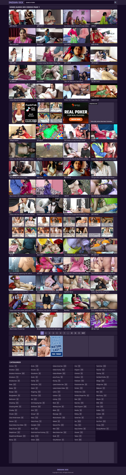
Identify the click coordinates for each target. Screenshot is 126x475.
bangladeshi (14, 395)
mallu (56, 410)
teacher (100, 369)
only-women (58, 439)
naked (56, 421)
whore (100, 399)
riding (78, 414)
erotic (34, 366)
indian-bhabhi (59, 373)
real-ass (79, 403)
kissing (56, 381)
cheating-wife (15, 406)
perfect (79, 388)
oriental (79, 373)
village (100, 381)
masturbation (59, 417)
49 (71, 333)
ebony (12, 439)
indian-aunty (59, 369)
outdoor (79, 377)
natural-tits (58, 425)
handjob (35, 425)
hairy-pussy (36, 421)
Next (83, 333)
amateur (14, 369)
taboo (78, 436)
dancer (13, 421)
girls (34, 410)
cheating (14, 403)
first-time (36, 395)
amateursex (14, 381)
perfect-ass (80, 392)
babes (12, 388)
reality (78, 410)
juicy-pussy (58, 377)
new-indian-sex (59, 432)
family (35, 381)
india (35, 436)
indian (35, 439)
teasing (100, 373)
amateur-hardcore (17, 373)
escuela (35, 369)
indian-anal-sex (59, 366)
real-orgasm (80, 406)
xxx (99, 417)
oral (77, 366)
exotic (34, 377)
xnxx (99, 406)
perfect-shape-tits (82, 395)
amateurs (14, 377)
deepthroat (14, 432)
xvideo (100, 410)
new (56, 428)
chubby (13, 410)
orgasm (79, 369)
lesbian (57, 395)
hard (34, 428)
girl (34, 399)
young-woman (102, 428)
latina (56, 392)
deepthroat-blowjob (17, 436)
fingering (36, 392)
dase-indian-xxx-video (18, 425)
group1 (35, 414)
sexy (78, 425)
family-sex (36, 384)
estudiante (36, 373)
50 (75, 333)
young (100, 425)
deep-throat (15, 428)
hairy (34, 417)
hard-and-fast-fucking (40, 432)
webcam (100, 388)
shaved (79, 432)
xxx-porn (101, 421)
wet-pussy (101, 395)
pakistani (79, 381)
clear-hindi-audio (16, 417)
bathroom (14, 399)
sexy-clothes (80, 428)
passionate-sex (81, 384)
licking (57, 399)
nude (56, 436)
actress (13, 366)
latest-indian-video (60, 388)
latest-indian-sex (60, 384)
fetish (34, 388)
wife (99, 403)
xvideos (100, 414)
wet (99, 392)
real (78, 399)
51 (79, 333)
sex (78, 421)
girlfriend (36, 406)
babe (12, 384)
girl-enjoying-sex (38, 403)
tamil (78, 439)
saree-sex (79, 417)
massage (57, 414)
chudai (13, 414)
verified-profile (102, 377)
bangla (13, 392)
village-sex (101, 384)
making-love (58, 406)
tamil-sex (101, 366)
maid (56, 403)
